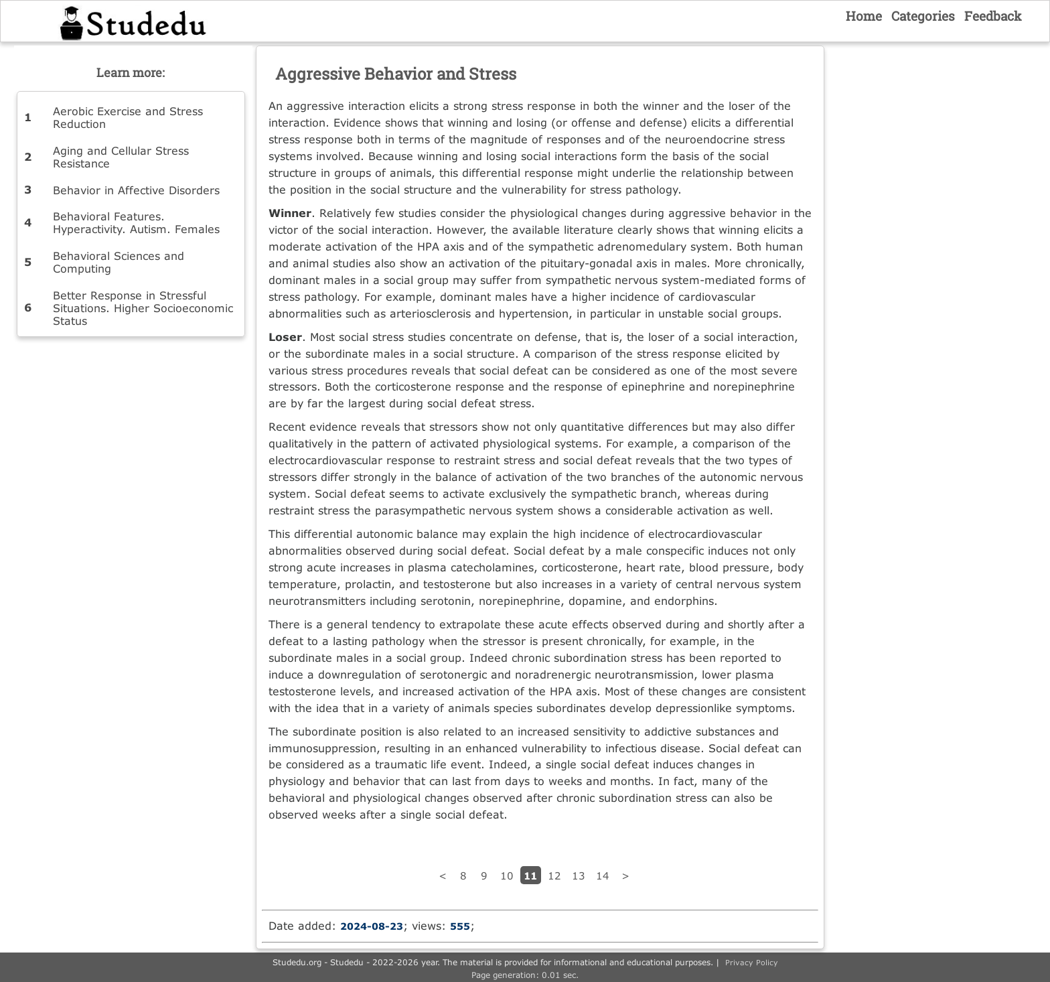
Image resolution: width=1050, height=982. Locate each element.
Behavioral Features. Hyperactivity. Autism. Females (136, 222)
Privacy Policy (751, 962)
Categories (923, 15)
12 (554, 875)
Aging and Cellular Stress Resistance (121, 156)
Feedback (993, 15)
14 (602, 875)
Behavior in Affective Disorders (136, 190)
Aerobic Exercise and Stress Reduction (128, 117)
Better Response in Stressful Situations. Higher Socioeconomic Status (143, 308)
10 (507, 875)
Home (864, 15)
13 (578, 875)
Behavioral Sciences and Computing (118, 262)
